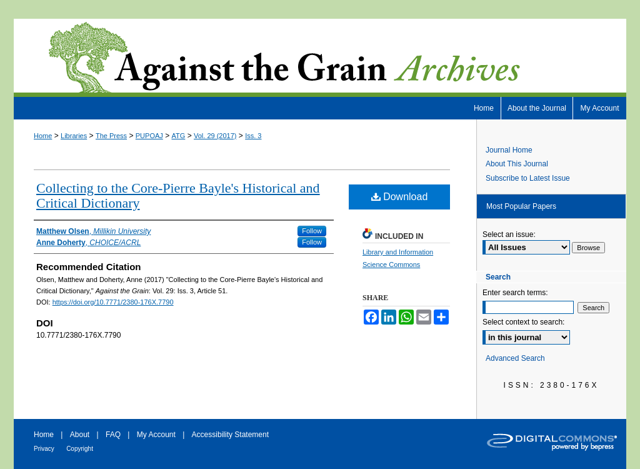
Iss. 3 (253, 135)
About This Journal (517, 163)
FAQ (113, 434)
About (79, 434)
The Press (111, 135)
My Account (156, 434)
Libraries (74, 135)
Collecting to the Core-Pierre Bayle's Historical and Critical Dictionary (178, 195)
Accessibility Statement (230, 434)
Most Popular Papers (521, 206)
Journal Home (509, 150)
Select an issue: (509, 234)
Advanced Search (515, 358)
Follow (312, 230)
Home (43, 135)
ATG (179, 135)
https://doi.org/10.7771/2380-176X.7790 (113, 302)
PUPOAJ (149, 135)
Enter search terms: (515, 292)
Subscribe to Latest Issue (528, 178)
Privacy (44, 448)
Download (399, 196)
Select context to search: (523, 322)
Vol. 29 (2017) (215, 135)
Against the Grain (320, 58)
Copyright (79, 448)
